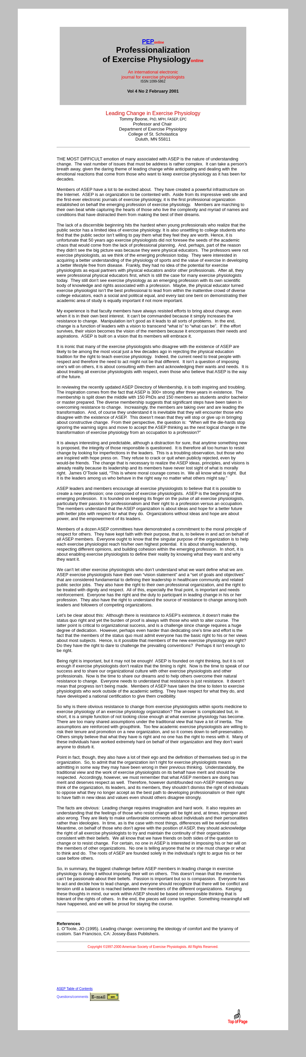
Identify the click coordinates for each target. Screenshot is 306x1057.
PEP (148, 41)
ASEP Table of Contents (75, 989)
